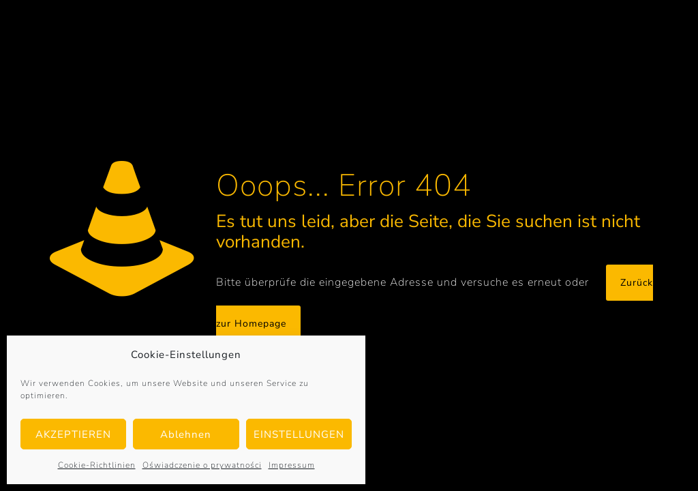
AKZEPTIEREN (73, 434)
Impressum (292, 465)
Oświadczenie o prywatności (202, 465)
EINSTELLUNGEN (299, 434)
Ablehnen (185, 434)
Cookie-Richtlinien (97, 465)
